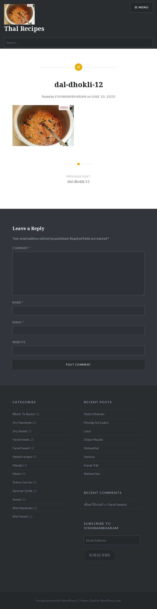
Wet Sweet (20, 516)
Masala (17, 465)
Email (18, 322)
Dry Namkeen (22, 422)
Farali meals (20, 439)
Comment (21, 248)
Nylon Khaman (94, 414)
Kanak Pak (91, 465)
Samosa (89, 456)
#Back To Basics (23, 414)
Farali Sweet (21, 448)
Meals (16, 473)
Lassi (87, 431)
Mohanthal (91, 448)
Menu (143, 7)
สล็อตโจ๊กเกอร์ (93, 504)
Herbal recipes (22, 456)
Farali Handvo (117, 504)
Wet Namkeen (22, 508)
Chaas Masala (93, 439)
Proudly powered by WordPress (56, 600)
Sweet (16, 499)
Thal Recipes (24, 28)
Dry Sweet (19, 431)
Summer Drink (22, 491)
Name (17, 302)
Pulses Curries (22, 482)
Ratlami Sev (92, 473)
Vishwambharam (71, 96)
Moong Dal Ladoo (96, 422)
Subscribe (100, 555)
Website (19, 342)
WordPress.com (110, 600)
